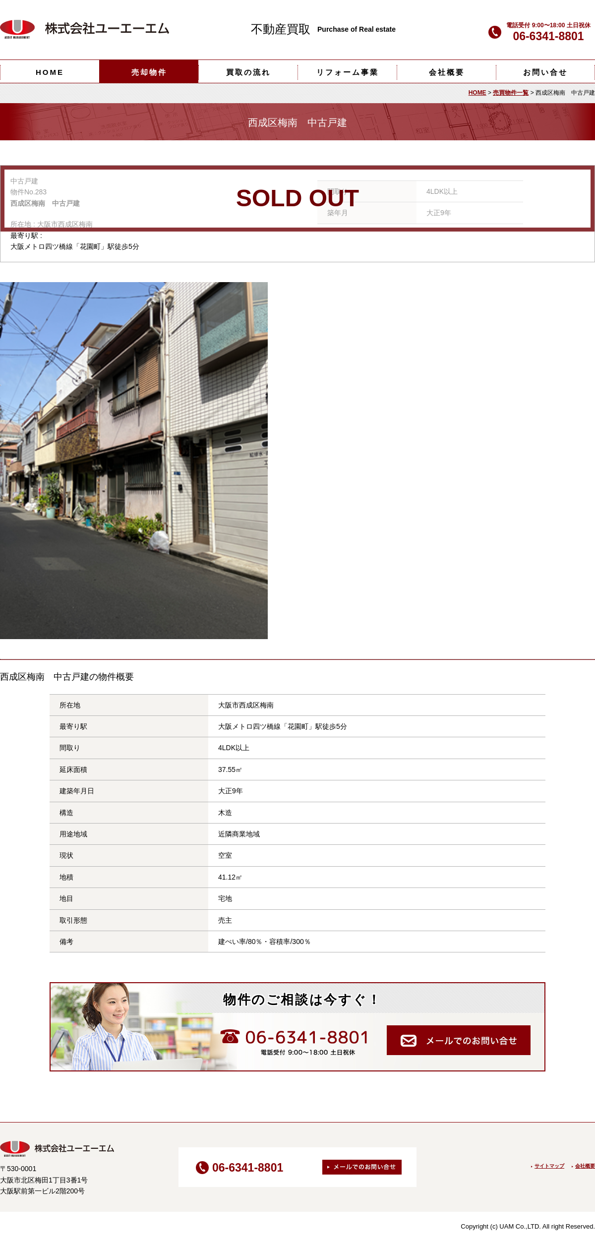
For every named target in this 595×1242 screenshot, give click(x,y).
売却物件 (149, 72)
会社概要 (447, 72)
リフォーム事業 (347, 72)
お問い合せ (545, 72)
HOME (50, 72)
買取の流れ (248, 72)
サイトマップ (549, 1166)
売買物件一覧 (511, 92)
